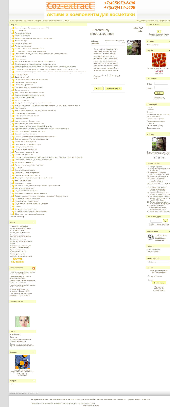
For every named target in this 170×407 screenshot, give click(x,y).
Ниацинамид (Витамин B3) (159, 176)
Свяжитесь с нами (153, 128)
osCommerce (94, 405)
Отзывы (67, 21)
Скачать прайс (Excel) (155, 126)
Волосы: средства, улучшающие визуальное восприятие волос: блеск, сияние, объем (46, 69)
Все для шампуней (22, 77)
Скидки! (149, 107)
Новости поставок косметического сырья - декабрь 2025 (22, 273)
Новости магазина (153, 249)
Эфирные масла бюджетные (25, 209)
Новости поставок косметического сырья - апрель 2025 (22, 286)
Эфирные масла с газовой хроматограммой (31, 211)
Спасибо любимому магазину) (21, 256)
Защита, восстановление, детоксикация (29, 95)
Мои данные (141, 21)
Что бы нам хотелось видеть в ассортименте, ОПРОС (21, 229)
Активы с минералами (23, 46)
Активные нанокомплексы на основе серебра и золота (35, 38)
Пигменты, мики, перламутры (26, 149)
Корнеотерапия (20, 108)
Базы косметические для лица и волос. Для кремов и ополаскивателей (41, 54)
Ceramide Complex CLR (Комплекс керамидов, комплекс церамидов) (158, 189)
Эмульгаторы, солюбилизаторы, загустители (31, 204)
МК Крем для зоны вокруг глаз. (21, 241)
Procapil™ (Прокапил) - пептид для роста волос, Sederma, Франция (158, 179)
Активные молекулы (22, 35)
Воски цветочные (21, 74)
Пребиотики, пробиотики (24, 154)
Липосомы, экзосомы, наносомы (27, 116)
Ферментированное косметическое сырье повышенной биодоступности (41, 196)
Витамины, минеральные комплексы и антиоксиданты (35, 61)
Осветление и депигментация (26, 134)
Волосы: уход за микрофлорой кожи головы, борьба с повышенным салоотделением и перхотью (50, 72)
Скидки (150, 50)
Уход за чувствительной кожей (26, 191)
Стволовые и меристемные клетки (27, 175)
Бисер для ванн (20, 59)
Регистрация (159, 97)
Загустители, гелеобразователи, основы (29, 92)
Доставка (150, 109)
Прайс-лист (151, 123)
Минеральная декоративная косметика (29, 123)
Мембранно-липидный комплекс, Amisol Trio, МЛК (159, 173)
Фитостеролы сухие (17, 254)
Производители (153, 258)
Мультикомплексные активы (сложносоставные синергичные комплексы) (42, 129)
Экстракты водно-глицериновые (26, 201)
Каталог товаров (34, 21)
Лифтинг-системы (21, 118)
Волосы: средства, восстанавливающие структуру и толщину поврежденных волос (45, 67)
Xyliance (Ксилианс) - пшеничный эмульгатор (18, 250)
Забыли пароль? (159, 99)
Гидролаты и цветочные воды (26, 82)
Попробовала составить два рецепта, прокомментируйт (20, 246)
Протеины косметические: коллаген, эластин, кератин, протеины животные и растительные (48, 157)
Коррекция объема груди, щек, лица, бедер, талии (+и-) (35, 110)
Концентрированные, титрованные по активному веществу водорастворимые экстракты (47, 105)
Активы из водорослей (23, 43)
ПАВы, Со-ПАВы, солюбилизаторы (28, 144)
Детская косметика (22, 90)
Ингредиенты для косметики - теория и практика (21, 340)
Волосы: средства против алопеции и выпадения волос (35, 64)
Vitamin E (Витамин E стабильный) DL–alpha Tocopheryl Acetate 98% (157, 207)
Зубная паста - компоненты (25, 98)
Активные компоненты (52, 21)
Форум (13, 222)
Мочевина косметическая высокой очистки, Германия (159, 203)
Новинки (13, 352)
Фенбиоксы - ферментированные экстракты (31, 193)
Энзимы (18, 206)
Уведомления (152, 231)
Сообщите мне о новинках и (161, 237)
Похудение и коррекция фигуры (26, 152)
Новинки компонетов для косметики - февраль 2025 (19, 290)
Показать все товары (17, 217)
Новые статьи (15, 334)
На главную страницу (17, 21)
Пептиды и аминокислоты (24, 147)
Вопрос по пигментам (18, 239)
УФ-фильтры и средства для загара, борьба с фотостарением (37, 185)
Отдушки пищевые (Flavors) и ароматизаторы (31, 139)
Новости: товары (153, 252)
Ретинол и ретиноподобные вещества (29, 165)
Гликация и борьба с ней (24, 85)
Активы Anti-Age (21, 41)
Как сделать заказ (153, 116)
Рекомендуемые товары (156, 121)
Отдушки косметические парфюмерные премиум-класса (35, 136)
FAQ (11, 384)
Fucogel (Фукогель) (156, 167)
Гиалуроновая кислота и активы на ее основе (31, 79)
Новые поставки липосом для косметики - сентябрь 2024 (21, 294)
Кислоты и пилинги (22, 100)
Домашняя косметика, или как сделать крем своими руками (21, 345)
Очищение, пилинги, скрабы (25, 142)
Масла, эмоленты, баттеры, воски (27, 121)
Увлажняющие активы (23, 180)
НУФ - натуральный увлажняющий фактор (30, 131)
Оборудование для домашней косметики (30, 214)
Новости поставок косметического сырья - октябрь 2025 (22, 281)
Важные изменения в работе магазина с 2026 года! (20, 277)
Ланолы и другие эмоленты (25, 113)
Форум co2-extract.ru (19, 226)
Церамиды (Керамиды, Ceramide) (27, 198)
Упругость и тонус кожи (23, 183)
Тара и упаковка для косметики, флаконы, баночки (33, 178)
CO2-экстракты (20, 30)
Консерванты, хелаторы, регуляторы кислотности (33, 103)
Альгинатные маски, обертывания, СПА (29, 48)
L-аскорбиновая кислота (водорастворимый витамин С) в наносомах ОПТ (22, 371)
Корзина (150, 41)
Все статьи (14, 337)
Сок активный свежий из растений (27, 173)
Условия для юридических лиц (158, 114)
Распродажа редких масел (20, 232)
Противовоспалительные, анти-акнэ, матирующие (33, 160)
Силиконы (18, 167)
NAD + (12, 243)
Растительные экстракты (24, 162)
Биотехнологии (20, 56)
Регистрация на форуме (156, 119)
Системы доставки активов (25, 170)
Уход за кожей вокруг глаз (24, 188)
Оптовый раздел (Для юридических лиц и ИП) (32, 28)
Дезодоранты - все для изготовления (28, 87)
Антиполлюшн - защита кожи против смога (30, 51)
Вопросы (13, 381)
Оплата (149, 112)
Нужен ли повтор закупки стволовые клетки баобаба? (20, 235)
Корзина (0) (152, 21)
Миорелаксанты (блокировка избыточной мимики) (33, 126)
